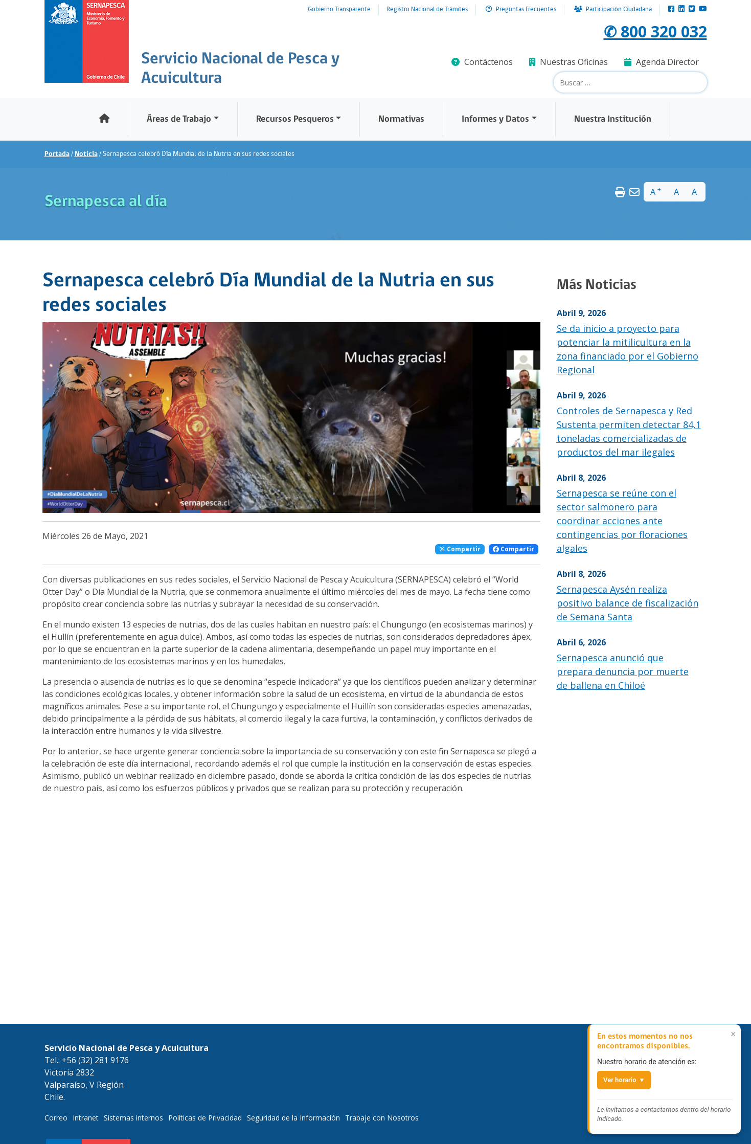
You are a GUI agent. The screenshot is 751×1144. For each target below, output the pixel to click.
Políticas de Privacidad (205, 1118)
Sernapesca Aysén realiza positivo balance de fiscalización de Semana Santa (627, 603)
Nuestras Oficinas (568, 62)
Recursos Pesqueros (295, 119)
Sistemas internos (133, 1118)
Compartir (460, 549)
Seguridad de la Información (293, 1118)
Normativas (401, 119)
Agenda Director (661, 62)
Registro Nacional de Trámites (427, 10)
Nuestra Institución (612, 119)
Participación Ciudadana (613, 9)
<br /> (185, 882)
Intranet (86, 1118)
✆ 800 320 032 (652, 31)
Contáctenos (482, 62)
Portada (57, 154)
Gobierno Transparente (339, 10)
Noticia (86, 154)
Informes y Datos (495, 119)
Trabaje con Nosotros (382, 1118)
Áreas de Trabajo (179, 119)
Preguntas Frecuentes (521, 9)
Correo (55, 1118)
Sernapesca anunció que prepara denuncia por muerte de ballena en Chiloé (623, 671)
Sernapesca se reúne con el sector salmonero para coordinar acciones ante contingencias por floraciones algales (622, 520)
